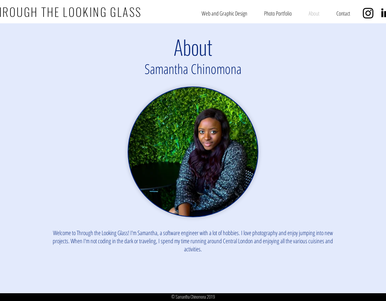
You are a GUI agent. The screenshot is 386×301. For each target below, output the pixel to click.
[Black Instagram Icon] (368, 13)
